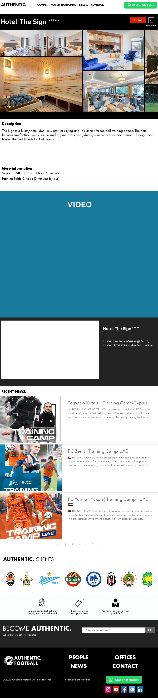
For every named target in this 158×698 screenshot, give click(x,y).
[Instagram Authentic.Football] (108, 689)
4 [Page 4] (85, 544)
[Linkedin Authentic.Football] (140, 689)
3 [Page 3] (79, 544)
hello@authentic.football (77, 679)
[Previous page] (59, 544)
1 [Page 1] (65, 544)
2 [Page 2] (72, 544)
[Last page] (106, 544)
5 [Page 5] (92, 544)
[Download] (151, 20)
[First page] (52, 544)
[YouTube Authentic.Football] (116, 689)
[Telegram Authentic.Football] (132, 689)
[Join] (150, 630)
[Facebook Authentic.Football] (124, 689)
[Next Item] (152, 70)
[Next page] (99, 544)
